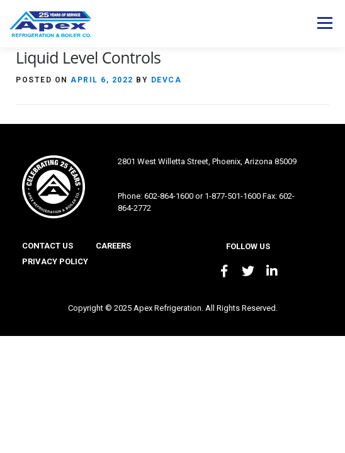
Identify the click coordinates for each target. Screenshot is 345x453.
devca (166, 80)
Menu (325, 23)
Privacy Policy (55, 261)
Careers (113, 245)
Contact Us (47, 245)
